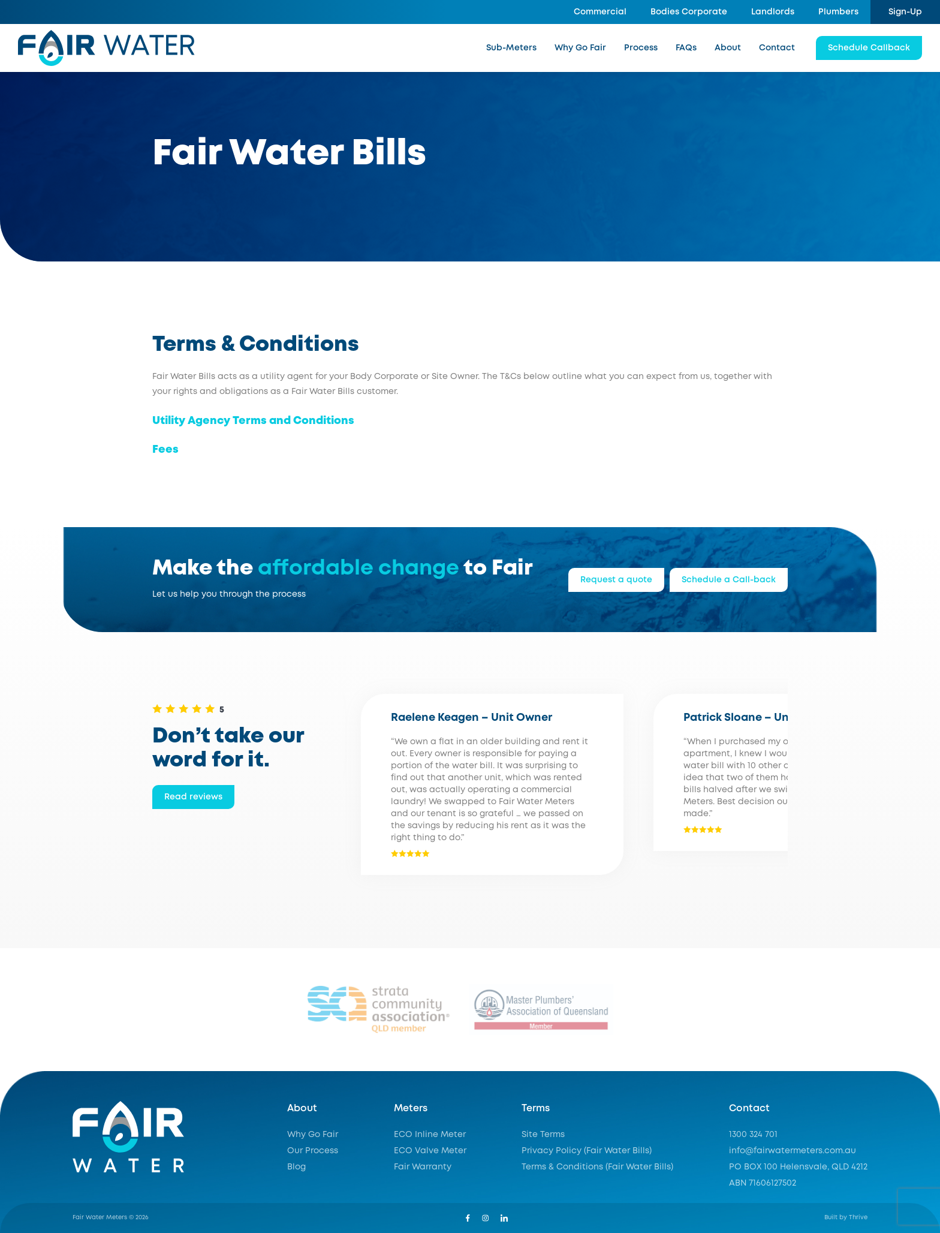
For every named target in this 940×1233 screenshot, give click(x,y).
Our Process (312, 1150)
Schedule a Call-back (729, 580)
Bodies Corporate (688, 12)
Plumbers (838, 12)
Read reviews (193, 797)
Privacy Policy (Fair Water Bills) (587, 1150)
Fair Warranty (422, 1167)
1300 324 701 (753, 1134)
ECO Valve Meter (430, 1150)
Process (641, 48)
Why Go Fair (580, 48)
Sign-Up (905, 12)
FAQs (686, 48)
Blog (296, 1167)
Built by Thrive (845, 1217)
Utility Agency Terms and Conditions (253, 421)
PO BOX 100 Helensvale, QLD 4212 (798, 1167)
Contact (777, 48)
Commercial (600, 12)
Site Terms (543, 1134)
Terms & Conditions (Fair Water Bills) (597, 1167)
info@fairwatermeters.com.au (792, 1150)
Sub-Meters (511, 48)
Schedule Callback (869, 48)
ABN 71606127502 (762, 1183)
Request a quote (616, 580)
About (728, 48)
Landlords (772, 12)
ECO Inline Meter (430, 1134)
